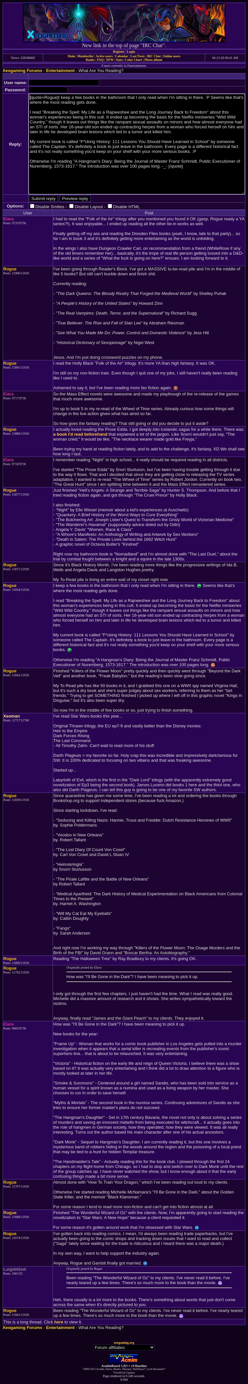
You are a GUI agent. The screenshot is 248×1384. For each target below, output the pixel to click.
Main (71, 56)
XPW (109, 60)
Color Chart (133, 60)
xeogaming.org (124, 1342)
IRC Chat (154, 56)
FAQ (100, 60)
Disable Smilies (49, 206)
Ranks (90, 60)
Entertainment (60, 70)
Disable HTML (126, 206)
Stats (119, 60)
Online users (172, 56)
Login (131, 51)
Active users (104, 56)
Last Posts (137, 56)
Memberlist (85, 56)
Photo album (153, 60)
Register (119, 51)
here (58, 1322)
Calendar (121, 56)
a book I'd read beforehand (80, 434)
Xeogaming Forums (22, 70)
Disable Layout (88, 206)
